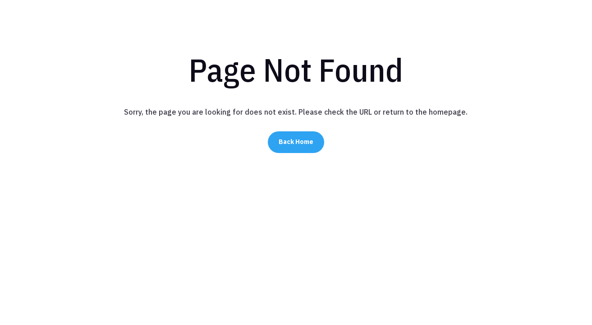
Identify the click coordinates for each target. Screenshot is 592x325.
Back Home (296, 142)
